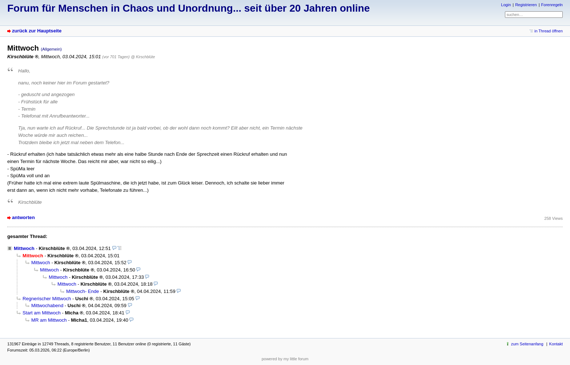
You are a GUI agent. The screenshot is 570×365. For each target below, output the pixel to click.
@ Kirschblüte (143, 57)
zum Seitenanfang (527, 344)
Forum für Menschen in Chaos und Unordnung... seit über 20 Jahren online (188, 8)
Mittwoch (24, 248)
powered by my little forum (285, 359)
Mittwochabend (47, 305)
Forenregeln (552, 5)
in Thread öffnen (548, 31)
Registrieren (526, 5)
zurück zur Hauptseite (36, 30)
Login (506, 5)
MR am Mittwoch (49, 320)
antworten (23, 217)
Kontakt (556, 344)
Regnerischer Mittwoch (47, 298)
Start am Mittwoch (42, 313)
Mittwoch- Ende (82, 291)
